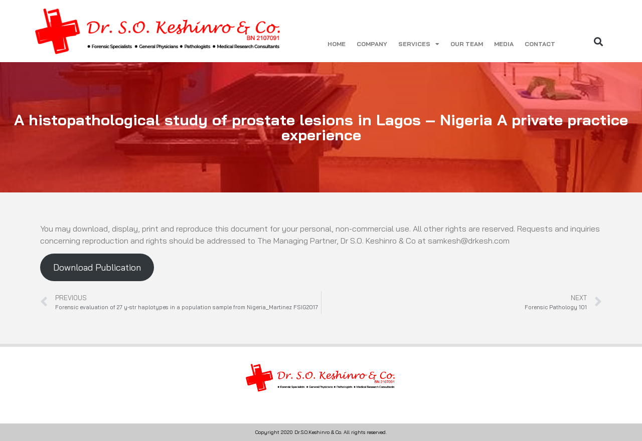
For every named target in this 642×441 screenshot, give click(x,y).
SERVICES (418, 44)
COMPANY (372, 44)
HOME (337, 44)
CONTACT (540, 44)
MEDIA (504, 44)
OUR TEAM (466, 44)
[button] (598, 41)
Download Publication (97, 267)
